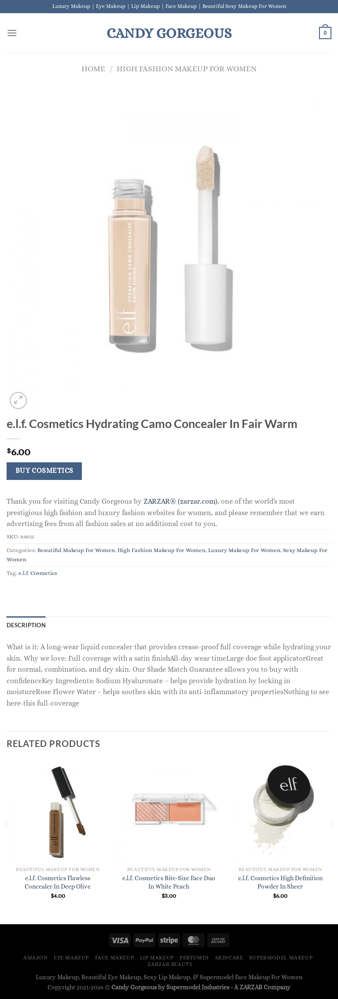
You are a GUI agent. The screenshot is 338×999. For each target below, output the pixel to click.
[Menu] (12, 33)
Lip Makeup (157, 958)
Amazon (35, 958)
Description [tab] (26, 625)
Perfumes (194, 958)
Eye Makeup (71, 958)
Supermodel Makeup (280, 958)
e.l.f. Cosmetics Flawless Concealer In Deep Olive (58, 882)
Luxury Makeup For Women (244, 550)
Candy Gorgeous (169, 33)
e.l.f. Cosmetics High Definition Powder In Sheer (280, 882)
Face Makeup (114, 958)
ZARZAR (250, 987)
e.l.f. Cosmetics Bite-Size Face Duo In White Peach (168, 882)
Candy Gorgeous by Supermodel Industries (170, 987)
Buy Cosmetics (44, 471)
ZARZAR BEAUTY (169, 964)
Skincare (229, 958)
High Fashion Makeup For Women (187, 68)
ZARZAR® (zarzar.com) (180, 501)
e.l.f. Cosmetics (37, 573)
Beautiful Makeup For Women (76, 550)
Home (93, 68)
